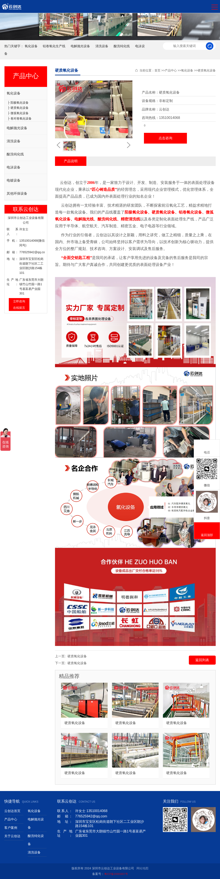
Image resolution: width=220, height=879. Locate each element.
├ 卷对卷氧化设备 (20, 118)
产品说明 (71, 161)
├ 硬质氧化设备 (18, 107)
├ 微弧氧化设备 (18, 113)
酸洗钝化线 (122, 46)
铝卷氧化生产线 (54, 46)
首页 (157, 70)
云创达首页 (12, 811)
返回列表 (202, 660)
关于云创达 (12, 836)
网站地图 (142, 868)
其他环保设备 (17, 193)
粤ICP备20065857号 (116, 874)
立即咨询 (19, 301)
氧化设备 (31, 46)
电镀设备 (13, 180)
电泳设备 (13, 167)
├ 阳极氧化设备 (18, 102)
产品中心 (171, 70)
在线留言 (19, 307)
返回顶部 (207, 531)
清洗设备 (101, 46)
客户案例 (10, 827)
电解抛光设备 (80, 46)
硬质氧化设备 (207, 70)
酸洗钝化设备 (36, 840)
